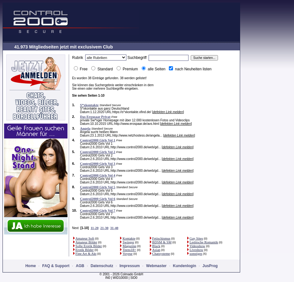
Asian (156, 250)
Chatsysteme (161, 253)
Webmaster (156, 266)
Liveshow (196, 250)
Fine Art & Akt (85, 253)
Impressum (129, 266)
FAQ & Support (55, 266)
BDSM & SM (161, 242)
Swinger (128, 242)
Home (30, 266)
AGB (80, 266)
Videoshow (197, 246)
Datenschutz (102, 266)
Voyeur (128, 253)
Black (156, 246)
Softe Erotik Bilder (88, 246)
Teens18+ (129, 250)
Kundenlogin (184, 266)
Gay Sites (196, 238)
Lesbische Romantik (203, 242)
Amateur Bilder (86, 242)
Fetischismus (161, 238)
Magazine (129, 246)
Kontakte (129, 238)
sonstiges (195, 253)
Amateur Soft (84, 238)
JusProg (210, 266)
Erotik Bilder (84, 250)
